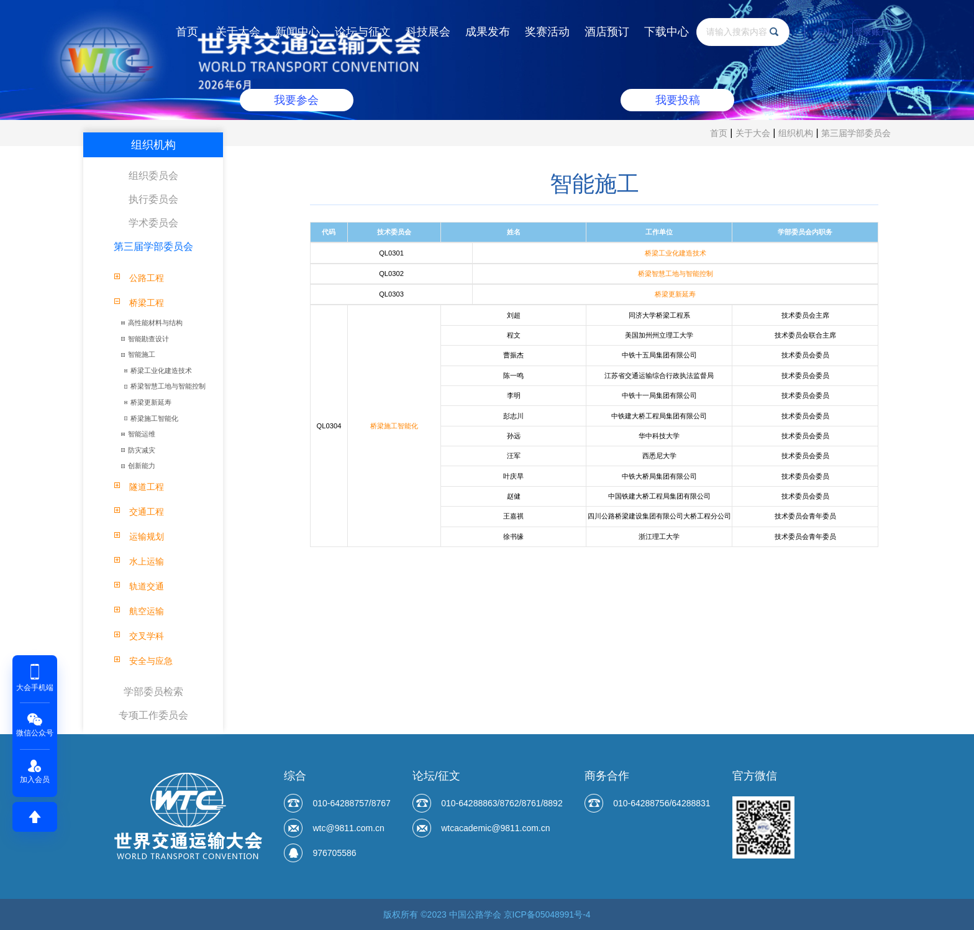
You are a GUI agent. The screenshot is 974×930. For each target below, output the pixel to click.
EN (823, 32)
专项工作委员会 (153, 715)
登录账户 (871, 32)
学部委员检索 (153, 691)
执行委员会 (153, 199)
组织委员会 (153, 175)
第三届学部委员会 (856, 133)
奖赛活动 (547, 31)
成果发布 (487, 31)
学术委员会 (153, 223)
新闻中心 (297, 31)
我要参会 (296, 100)
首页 (187, 31)
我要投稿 (677, 100)
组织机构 (795, 133)
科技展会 (428, 31)
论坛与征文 (363, 31)
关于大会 (238, 31)
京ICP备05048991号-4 (547, 914)
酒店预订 (607, 31)
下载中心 (666, 31)
